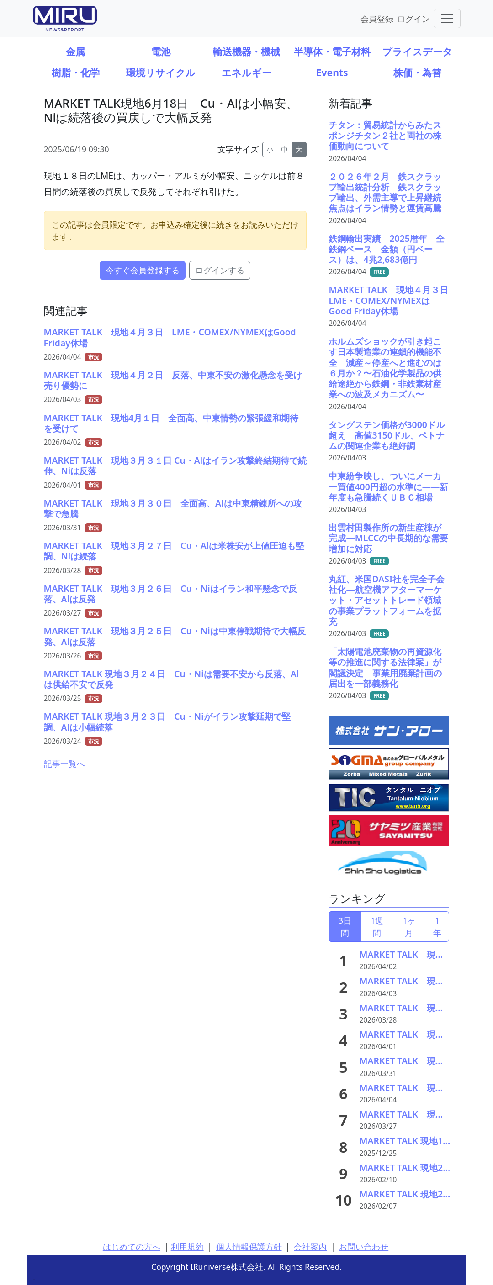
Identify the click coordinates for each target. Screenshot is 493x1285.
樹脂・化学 (76, 72)
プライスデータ (417, 51)
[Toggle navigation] (447, 18)
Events (332, 72)
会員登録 (376, 18)
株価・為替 (417, 72)
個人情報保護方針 (249, 1246)
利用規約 (187, 1246)
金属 (75, 51)
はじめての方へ (131, 1246)
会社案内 (310, 1246)
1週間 (377, 926)
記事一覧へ (64, 763)
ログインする (219, 270)
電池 (160, 51)
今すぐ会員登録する (143, 270)
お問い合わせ (363, 1246)
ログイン (413, 18)
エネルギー (246, 72)
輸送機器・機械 (246, 51)
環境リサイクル (161, 72)
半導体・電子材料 (332, 51)
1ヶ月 (409, 926)
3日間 (345, 926)
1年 (437, 926)
